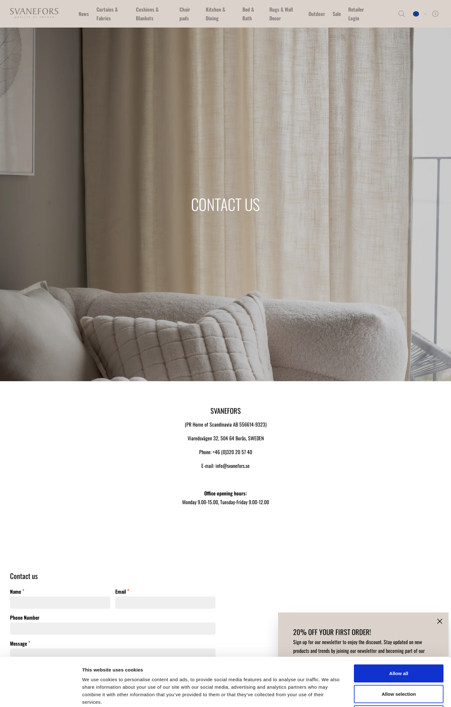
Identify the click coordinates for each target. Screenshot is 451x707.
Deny (399, 666)
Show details (328, 694)
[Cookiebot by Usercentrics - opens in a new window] (40, 694)
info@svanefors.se (232, 465)
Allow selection (398, 645)
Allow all (398, 625)
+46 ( (218, 452)
